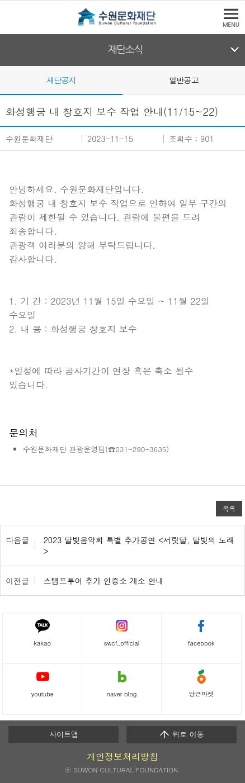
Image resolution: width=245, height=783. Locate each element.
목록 (229, 508)
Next (238, 79)
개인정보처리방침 (122, 756)
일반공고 (184, 80)
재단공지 (61, 80)
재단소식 (125, 50)
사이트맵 (63, 734)
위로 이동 (181, 734)
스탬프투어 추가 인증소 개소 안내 (104, 580)
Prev (6, 79)
